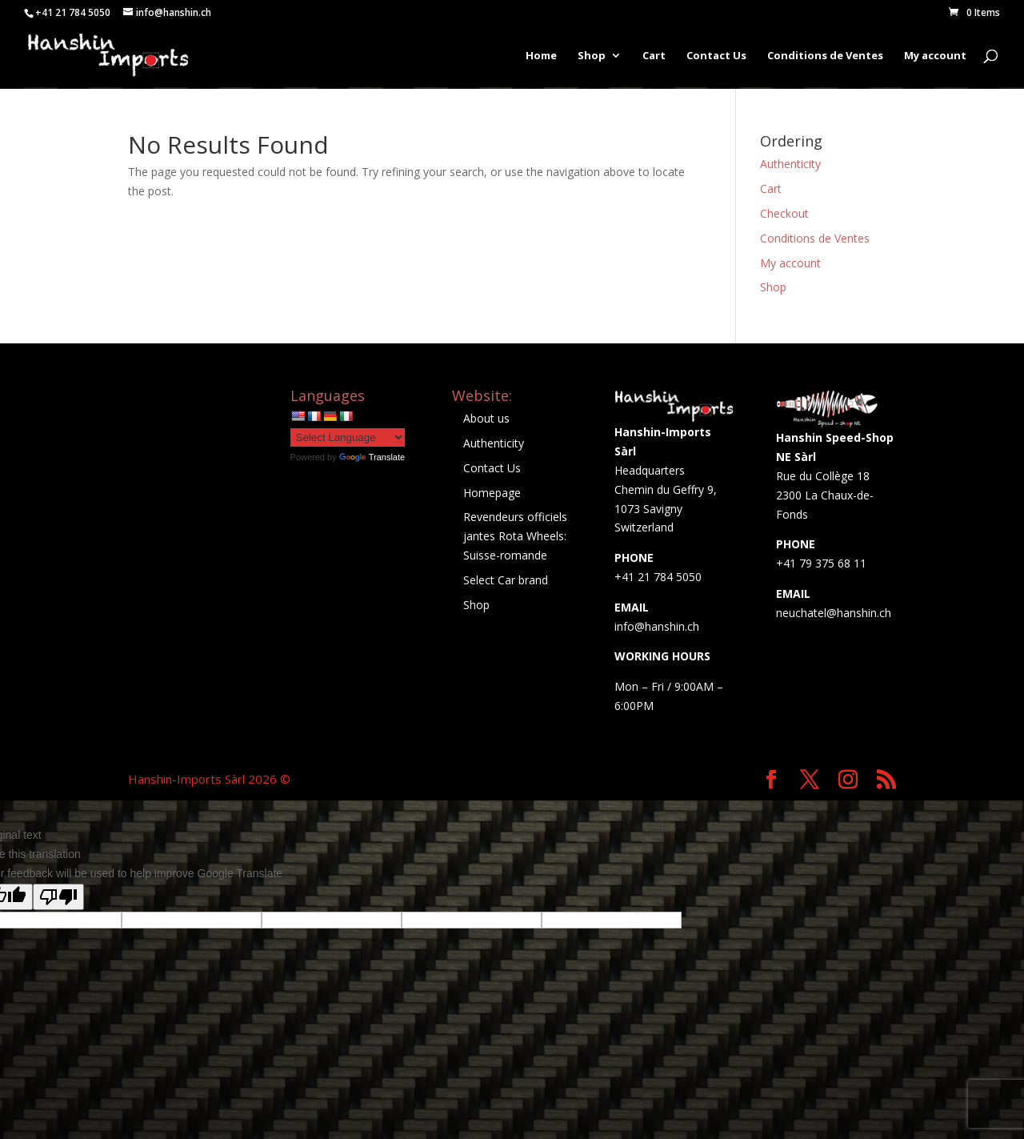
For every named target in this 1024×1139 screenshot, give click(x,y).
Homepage (492, 492)
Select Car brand (505, 580)
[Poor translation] (58, 897)
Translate (372, 457)
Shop (592, 56)
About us (486, 418)
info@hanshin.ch (656, 626)
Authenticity (790, 163)
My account (935, 56)
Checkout (784, 213)
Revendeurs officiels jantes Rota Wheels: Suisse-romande (515, 536)
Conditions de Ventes (825, 56)
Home (541, 56)
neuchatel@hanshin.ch (833, 612)
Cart (654, 56)
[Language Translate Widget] (347, 437)
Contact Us (716, 56)
